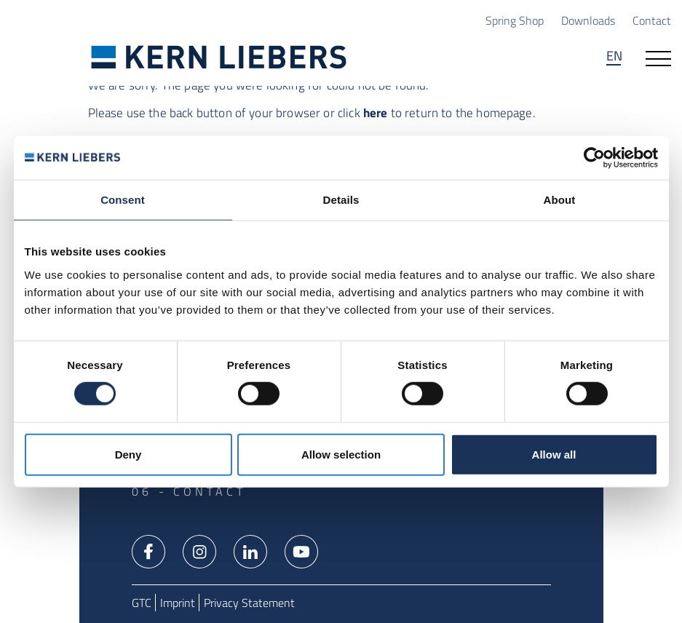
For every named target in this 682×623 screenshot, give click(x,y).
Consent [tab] (122, 200)
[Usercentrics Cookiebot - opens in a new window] (594, 158)
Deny (128, 454)
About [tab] (560, 200)
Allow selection (341, 454)
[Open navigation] (658, 57)
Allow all (554, 454)
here (375, 112)
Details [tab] (341, 200)
